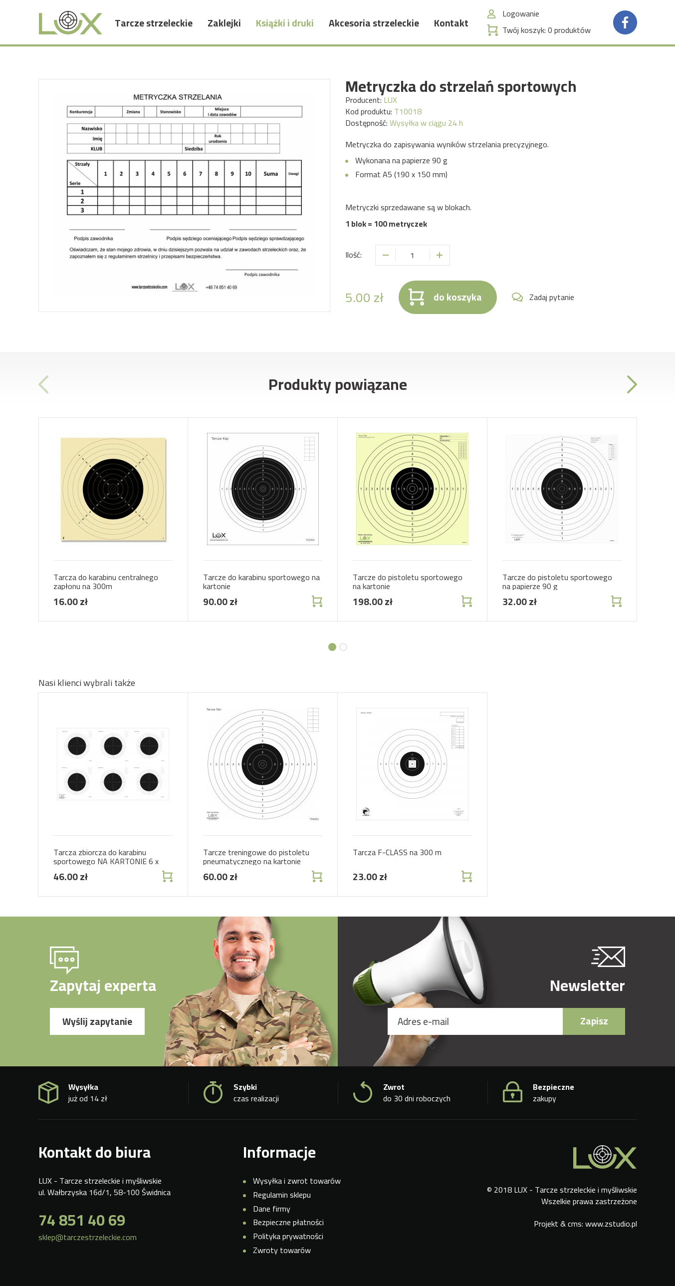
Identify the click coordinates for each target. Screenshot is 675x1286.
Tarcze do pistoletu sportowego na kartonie (407, 582)
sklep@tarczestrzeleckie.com (87, 1237)
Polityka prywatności (288, 1236)
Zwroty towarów (282, 1250)
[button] (332, 647)
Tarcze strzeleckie (154, 32)
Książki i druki (285, 32)
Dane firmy (271, 1208)
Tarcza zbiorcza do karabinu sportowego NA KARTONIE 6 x (106, 857)
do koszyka (458, 297)
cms (575, 1223)
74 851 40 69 (81, 1220)
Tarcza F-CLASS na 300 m (397, 852)
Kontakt (451, 32)
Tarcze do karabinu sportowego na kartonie (261, 582)
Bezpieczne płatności (288, 1222)
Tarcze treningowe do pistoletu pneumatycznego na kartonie (256, 857)
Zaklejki (224, 32)
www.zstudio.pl (611, 1223)
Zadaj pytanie (551, 297)
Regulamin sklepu (282, 1194)
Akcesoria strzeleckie (374, 32)
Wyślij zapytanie (97, 1021)
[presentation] (43, 384)
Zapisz (594, 1021)
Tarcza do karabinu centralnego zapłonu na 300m (105, 582)
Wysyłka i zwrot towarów (297, 1180)
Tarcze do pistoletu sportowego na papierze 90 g (557, 582)
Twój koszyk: (546, 39)
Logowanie (520, 23)
